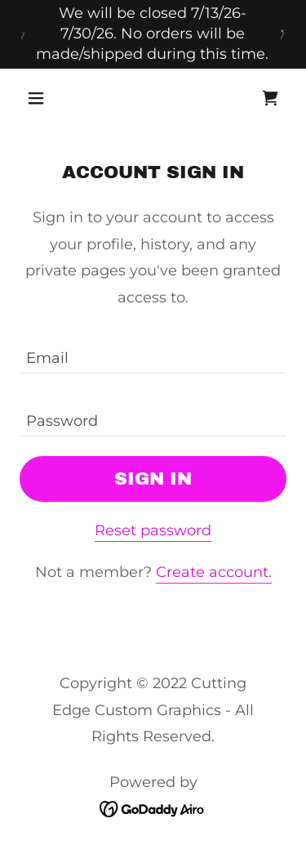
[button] (40, 98)
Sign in (153, 479)
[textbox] (153, 352)
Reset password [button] (153, 530)
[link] (270, 98)
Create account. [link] (214, 572)
